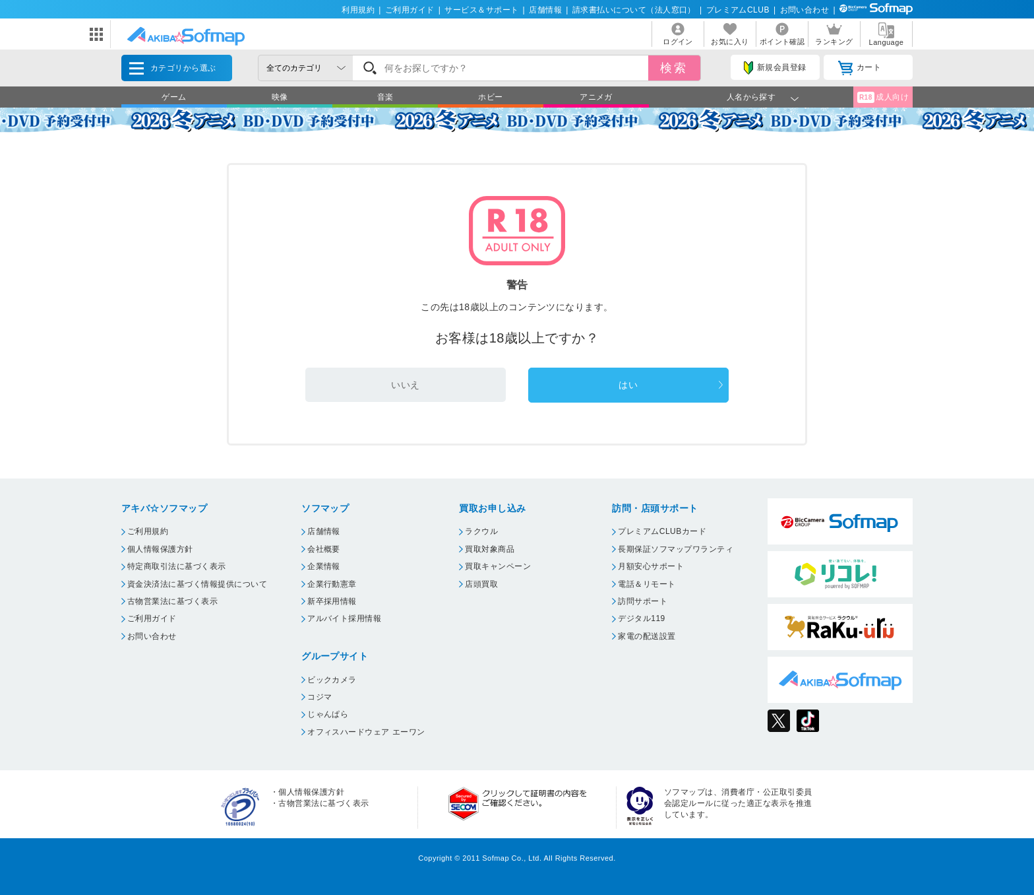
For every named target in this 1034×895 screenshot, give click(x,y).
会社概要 (323, 549)
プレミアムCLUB (738, 10)
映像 (280, 97)
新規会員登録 (775, 68)
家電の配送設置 (646, 636)
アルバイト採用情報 (344, 618)
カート (859, 68)
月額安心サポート (651, 566)
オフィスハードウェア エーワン (366, 732)
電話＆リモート (646, 584)
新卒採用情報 (332, 601)
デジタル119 (641, 618)
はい (628, 385)
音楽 (385, 97)
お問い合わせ (805, 10)
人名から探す (751, 97)
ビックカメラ (332, 679)
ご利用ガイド (410, 10)
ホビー (490, 97)
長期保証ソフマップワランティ (675, 549)
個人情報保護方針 (160, 549)
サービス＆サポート (481, 10)
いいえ (405, 385)
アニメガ (596, 97)
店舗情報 (545, 10)
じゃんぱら (327, 714)
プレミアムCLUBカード (662, 531)
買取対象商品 (489, 549)
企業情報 (323, 566)
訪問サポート (642, 601)
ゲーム (174, 97)
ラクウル (481, 531)
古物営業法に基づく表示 (172, 601)
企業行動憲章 (332, 584)
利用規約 (358, 10)
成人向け (883, 97)
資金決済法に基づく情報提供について (197, 584)
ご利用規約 (147, 531)
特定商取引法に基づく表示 (176, 566)
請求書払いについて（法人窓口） (634, 10)
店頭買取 (481, 584)
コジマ (319, 697)
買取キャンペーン (498, 566)
